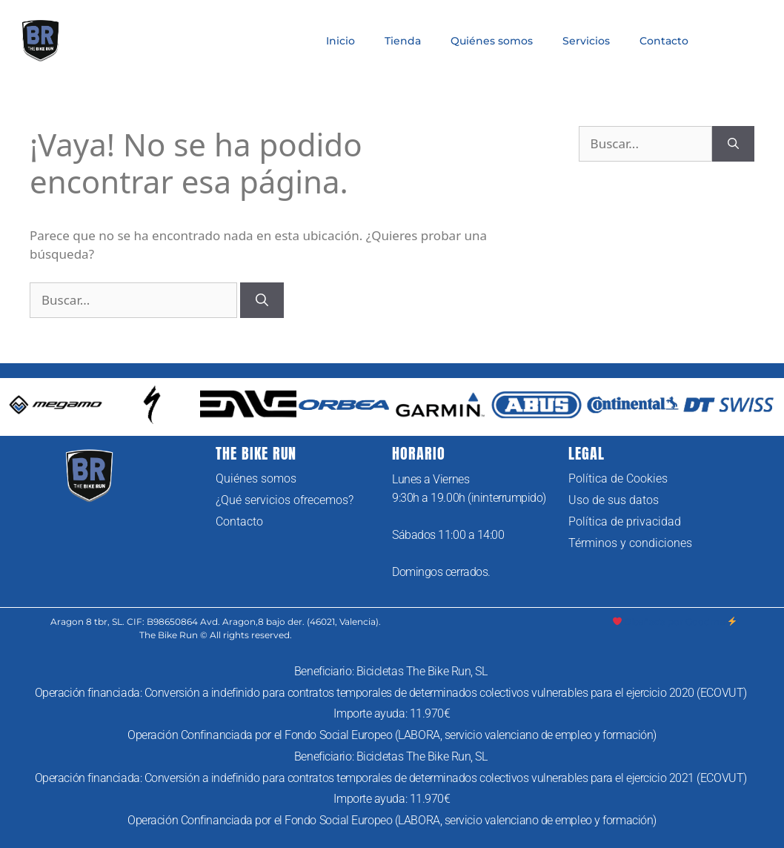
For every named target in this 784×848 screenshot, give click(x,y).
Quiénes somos (492, 40)
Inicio (340, 40)
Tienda (403, 40)
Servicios (586, 40)
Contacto (664, 40)
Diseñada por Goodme (675, 621)
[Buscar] (262, 300)
